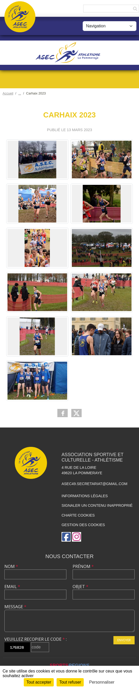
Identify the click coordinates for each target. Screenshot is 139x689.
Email (12, 586)
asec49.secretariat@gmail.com (94, 484)
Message (15, 606)
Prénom (83, 566)
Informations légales (84, 496)
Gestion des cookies (83, 525)
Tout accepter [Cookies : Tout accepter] (38, 682)
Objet (80, 586)
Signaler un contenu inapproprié (97, 505)
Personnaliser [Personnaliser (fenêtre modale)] (101, 682)
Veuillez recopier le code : (35, 639)
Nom (11, 566)
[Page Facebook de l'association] (66, 537)
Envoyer (124, 640)
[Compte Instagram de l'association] (76, 537)
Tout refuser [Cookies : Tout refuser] (70, 682)
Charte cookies (78, 515)
